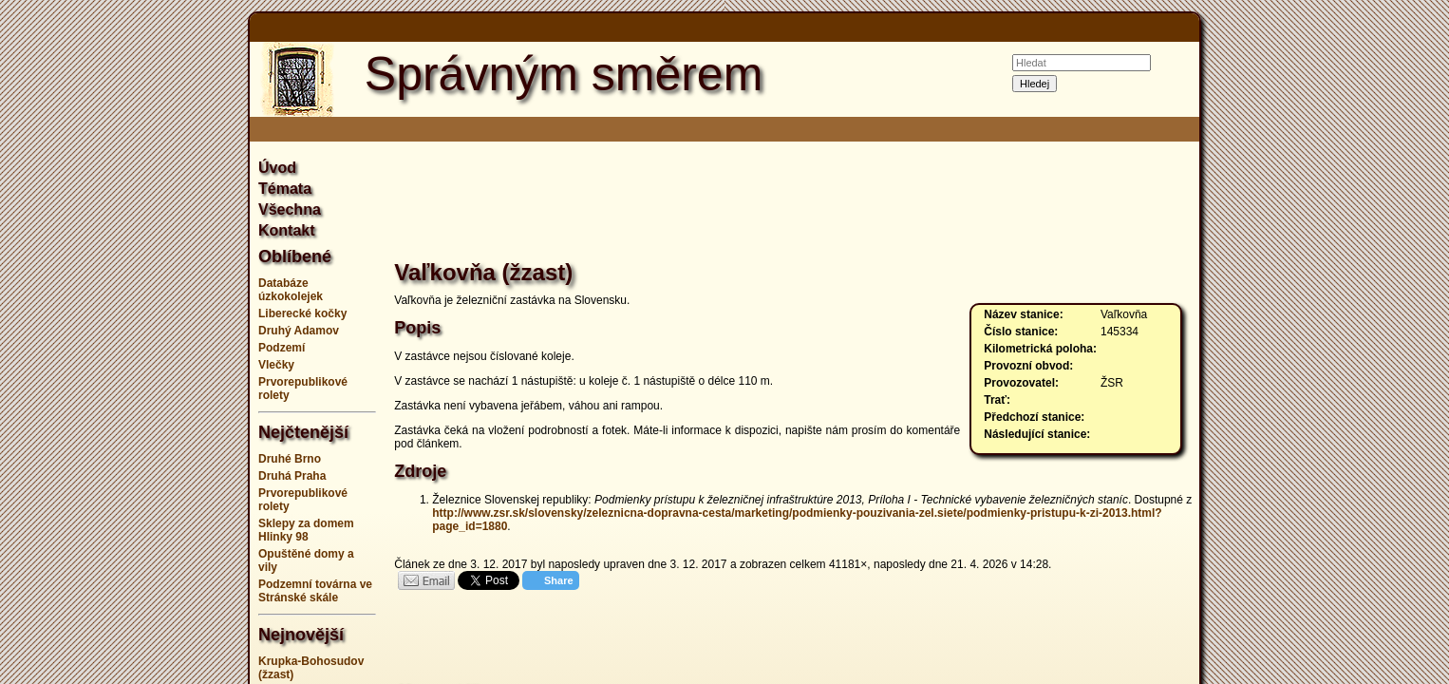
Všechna (289, 209)
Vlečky (276, 364)
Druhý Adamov (298, 330)
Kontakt (286, 230)
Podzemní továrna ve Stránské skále (315, 591)
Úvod (277, 168)
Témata (284, 188)
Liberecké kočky (302, 313)
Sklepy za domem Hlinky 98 (306, 530)
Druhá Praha (292, 476)
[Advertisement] (155, 342)
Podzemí (281, 347)
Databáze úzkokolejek (290, 289)
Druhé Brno (289, 459)
